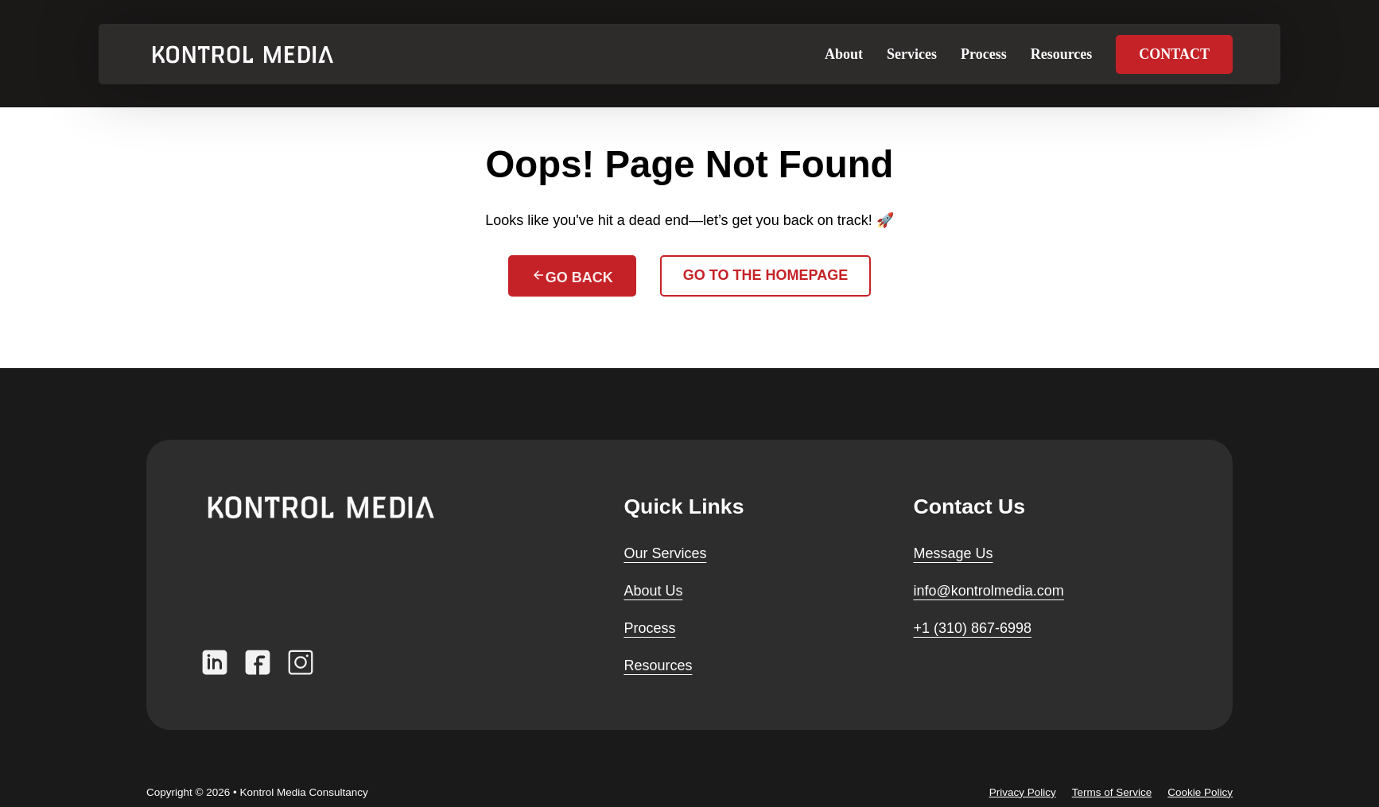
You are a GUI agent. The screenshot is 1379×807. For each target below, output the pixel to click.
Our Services (664, 553)
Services (912, 54)
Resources (1062, 54)
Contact (1174, 54)
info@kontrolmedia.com (988, 591)
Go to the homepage (765, 275)
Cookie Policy (1200, 792)
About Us (652, 591)
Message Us (952, 553)
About (844, 54)
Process (984, 54)
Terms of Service (1112, 792)
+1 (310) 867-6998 (972, 628)
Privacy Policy (1022, 792)
